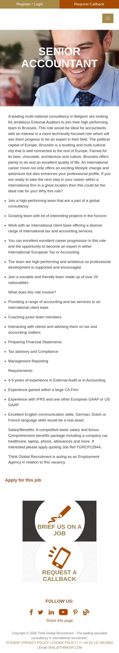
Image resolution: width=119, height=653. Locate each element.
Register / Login (29, 4)
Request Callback (89, 4)
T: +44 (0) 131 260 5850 (96, 642)
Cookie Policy (64, 642)
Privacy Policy (36, 642)
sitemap (13, 642)
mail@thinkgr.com (65, 647)
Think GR (35, 25)
